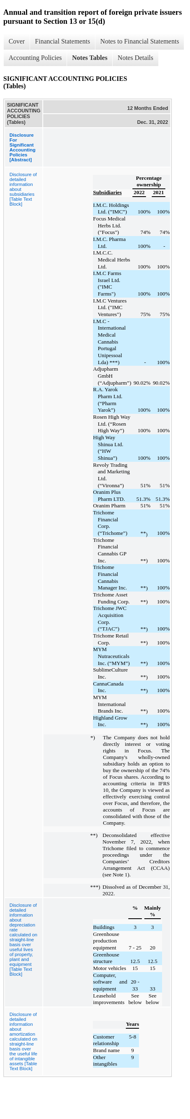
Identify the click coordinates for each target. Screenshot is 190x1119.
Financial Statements (62, 41)
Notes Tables (89, 57)
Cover (17, 41)
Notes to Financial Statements (139, 41)
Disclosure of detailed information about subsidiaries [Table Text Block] (23, 189)
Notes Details (135, 57)
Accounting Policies (35, 57)
